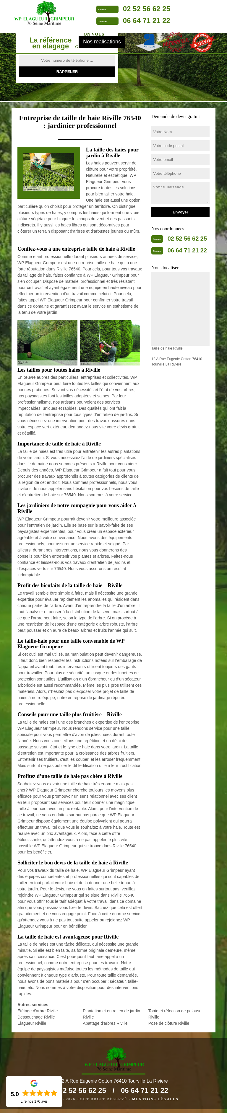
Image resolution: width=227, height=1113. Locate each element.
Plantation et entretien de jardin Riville (111, 1013)
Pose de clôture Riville (168, 1023)
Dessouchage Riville (36, 1017)
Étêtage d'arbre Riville (37, 1010)
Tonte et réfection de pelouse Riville (175, 1013)
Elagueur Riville (31, 1023)
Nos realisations (102, 46)
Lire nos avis (34, 1101)
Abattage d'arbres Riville (105, 1023)
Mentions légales (155, 1103)
